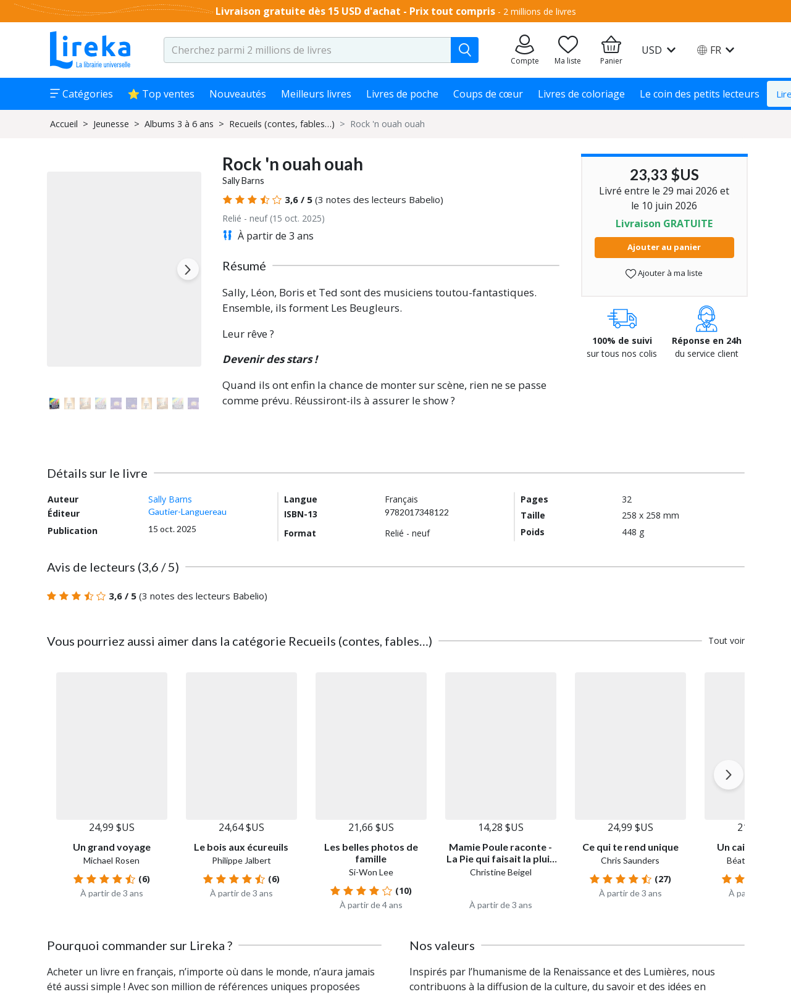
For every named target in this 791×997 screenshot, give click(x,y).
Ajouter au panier (664, 246)
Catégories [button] (81, 94)
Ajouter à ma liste (664, 273)
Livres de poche (402, 94)
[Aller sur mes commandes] (525, 50)
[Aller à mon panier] (611, 50)
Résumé (244, 265)
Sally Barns (243, 180)
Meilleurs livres (316, 94)
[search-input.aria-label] (307, 50)
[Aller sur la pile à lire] (568, 50)
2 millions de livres (539, 11)
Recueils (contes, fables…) (282, 124)
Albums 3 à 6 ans (179, 124)
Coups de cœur (488, 94)
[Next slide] (188, 269)
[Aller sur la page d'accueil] (90, 50)
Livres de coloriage (581, 94)
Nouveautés (237, 94)
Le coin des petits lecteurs (700, 94)
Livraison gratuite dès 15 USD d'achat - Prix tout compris (355, 11)
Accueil (64, 124)
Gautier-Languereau (187, 511)
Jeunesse (111, 124)
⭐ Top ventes (161, 94)
